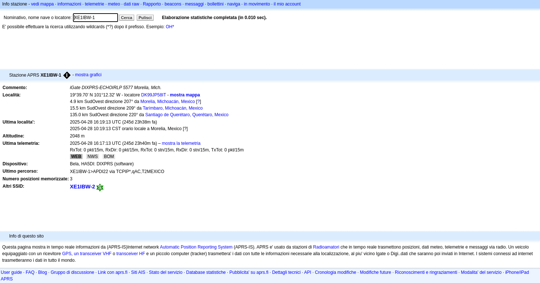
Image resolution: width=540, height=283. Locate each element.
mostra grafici (88, 74)
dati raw (131, 4)
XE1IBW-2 (82, 187)
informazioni (69, 4)
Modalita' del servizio (481, 272)
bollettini (215, 4)
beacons (173, 4)
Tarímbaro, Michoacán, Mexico (172, 108)
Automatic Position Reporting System (196, 247)
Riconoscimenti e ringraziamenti (426, 272)
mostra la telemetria (181, 143)
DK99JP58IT (153, 95)
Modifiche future (375, 272)
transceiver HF (131, 253)
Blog (42, 272)
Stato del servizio (165, 272)
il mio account (287, 4)
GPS (66, 253)
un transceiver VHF (92, 253)
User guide (11, 272)
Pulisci (145, 17)
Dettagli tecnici (286, 272)
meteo (114, 4)
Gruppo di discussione (72, 272)
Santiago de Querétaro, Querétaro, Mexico (186, 114)
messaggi (194, 4)
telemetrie (94, 4)
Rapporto (152, 4)
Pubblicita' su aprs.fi (248, 272)
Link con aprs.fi (113, 272)
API (307, 272)
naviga (233, 4)
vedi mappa (42, 4)
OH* (170, 26)
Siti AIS (138, 272)
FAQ (30, 272)
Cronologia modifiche (335, 272)
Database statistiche (206, 272)
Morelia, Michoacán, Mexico (167, 101)
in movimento (257, 4)
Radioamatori (326, 247)
